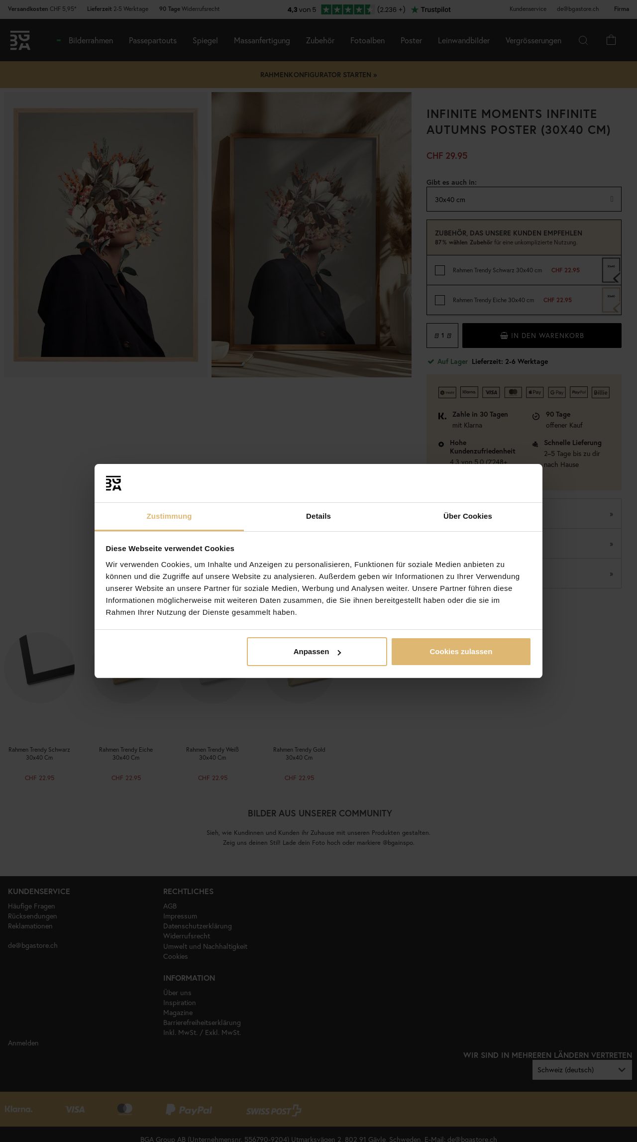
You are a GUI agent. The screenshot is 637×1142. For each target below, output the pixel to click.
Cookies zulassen (460, 651)
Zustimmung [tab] (169, 516)
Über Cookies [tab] (467, 516)
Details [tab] (318, 516)
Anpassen (317, 651)
